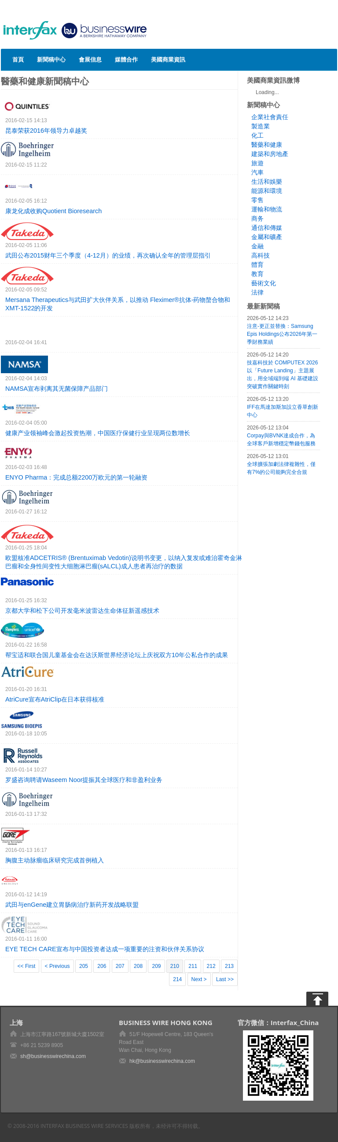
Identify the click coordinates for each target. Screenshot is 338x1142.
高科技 (260, 255)
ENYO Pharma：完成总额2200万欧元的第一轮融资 (76, 477)
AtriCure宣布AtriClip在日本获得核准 (54, 699)
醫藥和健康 (266, 144)
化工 (257, 135)
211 (192, 966)
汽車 (257, 172)
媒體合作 (126, 59)
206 (101, 966)
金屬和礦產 (266, 236)
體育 (257, 264)
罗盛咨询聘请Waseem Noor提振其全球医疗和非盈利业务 (83, 779)
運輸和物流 (266, 209)
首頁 (18, 59)
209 (156, 966)
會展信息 (90, 59)
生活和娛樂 (266, 181)
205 (83, 966)
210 (174, 966)
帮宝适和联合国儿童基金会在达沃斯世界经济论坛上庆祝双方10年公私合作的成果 (116, 654)
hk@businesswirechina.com (162, 1061)
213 (229, 966)
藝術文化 (263, 283)
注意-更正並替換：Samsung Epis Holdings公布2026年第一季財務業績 (282, 334)
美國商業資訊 (168, 59)
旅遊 (257, 163)
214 (177, 979)
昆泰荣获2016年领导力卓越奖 (46, 130)
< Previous (57, 966)
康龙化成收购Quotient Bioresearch (53, 211)
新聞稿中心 (51, 59)
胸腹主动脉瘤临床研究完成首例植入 (54, 860)
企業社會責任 (269, 116)
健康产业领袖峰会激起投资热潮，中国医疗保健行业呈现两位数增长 (97, 432)
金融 (257, 246)
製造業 (260, 126)
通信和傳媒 (266, 227)
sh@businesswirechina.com (53, 1056)
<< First (27, 966)
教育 (257, 273)
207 (120, 966)
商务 (257, 218)
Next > (199, 979)
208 (138, 966)
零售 (257, 200)
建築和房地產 (269, 153)
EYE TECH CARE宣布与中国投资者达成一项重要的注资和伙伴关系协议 (104, 949)
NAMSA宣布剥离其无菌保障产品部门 (56, 388)
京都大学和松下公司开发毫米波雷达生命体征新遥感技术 (82, 610)
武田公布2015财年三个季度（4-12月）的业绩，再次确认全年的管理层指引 (108, 255)
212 (211, 966)
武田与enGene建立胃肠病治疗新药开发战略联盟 (72, 904)
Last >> (225, 979)
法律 (257, 292)
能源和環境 (266, 190)
